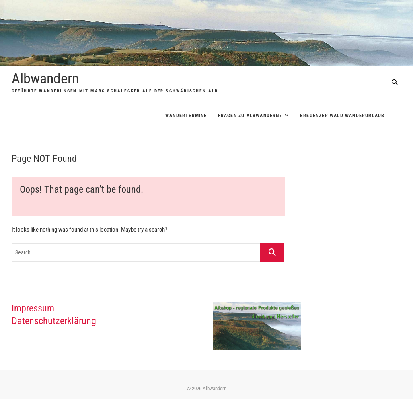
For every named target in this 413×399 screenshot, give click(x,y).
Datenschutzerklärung (54, 320)
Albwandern (45, 78)
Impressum (33, 308)
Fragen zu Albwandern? (250, 115)
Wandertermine (186, 115)
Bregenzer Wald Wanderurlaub (342, 115)
